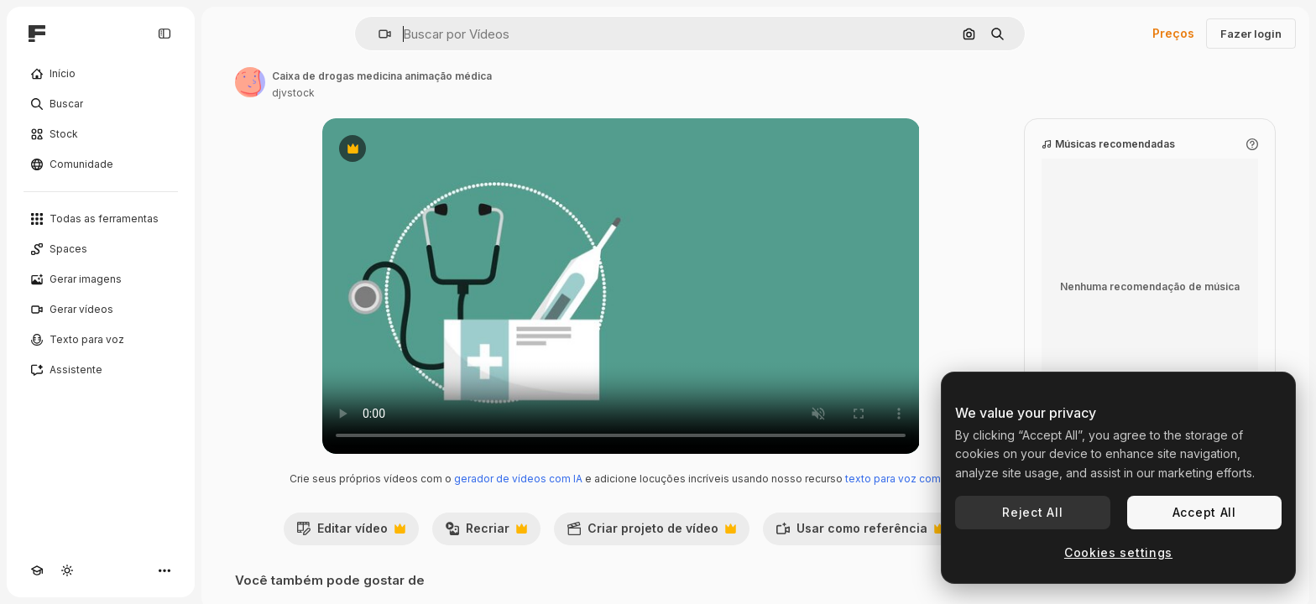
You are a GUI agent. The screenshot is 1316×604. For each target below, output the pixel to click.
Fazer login (1251, 33)
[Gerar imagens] (101, 279)
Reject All (1032, 512)
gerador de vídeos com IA (518, 478)
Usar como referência (860, 532)
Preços (1173, 33)
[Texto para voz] (101, 339)
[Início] (101, 73)
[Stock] (101, 134)
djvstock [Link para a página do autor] (293, 92)
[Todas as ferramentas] (101, 219)
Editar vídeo (350, 532)
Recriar (486, 532)
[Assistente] (101, 370)
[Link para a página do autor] (250, 82)
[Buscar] (101, 104)
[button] (378, 34)
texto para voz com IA (899, 478)
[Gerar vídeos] (101, 309)
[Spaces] (101, 249)
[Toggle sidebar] (164, 33)
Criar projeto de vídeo (651, 532)
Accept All (1204, 512)
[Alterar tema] (67, 570)
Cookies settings (1118, 552)
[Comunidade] (101, 164)
